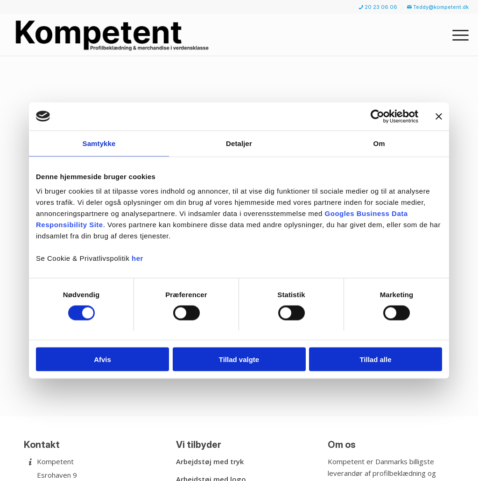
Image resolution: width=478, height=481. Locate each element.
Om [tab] (379, 143)
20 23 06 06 (378, 7)
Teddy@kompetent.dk (438, 7)
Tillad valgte (239, 359)
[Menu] (457, 35)
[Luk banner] (439, 116)
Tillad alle (375, 359)
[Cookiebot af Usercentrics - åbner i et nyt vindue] (377, 116)
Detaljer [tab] (239, 143)
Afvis (102, 359)
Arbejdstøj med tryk (210, 461)
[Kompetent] (113, 35)
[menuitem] (378, 7)
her (137, 258)
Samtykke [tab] (99, 143)
